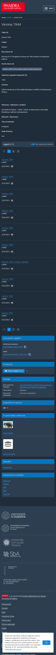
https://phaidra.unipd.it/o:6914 (13, 347)
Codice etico (6, 620)
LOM (4, 487)
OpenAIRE (6, 494)
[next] (18, 151)
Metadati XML (7, 467)
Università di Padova (9, 599)
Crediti (4, 628)
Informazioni (6, 604)
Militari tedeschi (8, 433)
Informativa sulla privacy (13, 649)
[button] (48, 8)
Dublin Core (6, 481)
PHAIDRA (9, 17)
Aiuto (4, 612)
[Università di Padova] (14, 521)
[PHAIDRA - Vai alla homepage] (13, 11)
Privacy (4, 632)
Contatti (5, 608)
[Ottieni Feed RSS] (27, 371)
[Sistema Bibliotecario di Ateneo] (16, 534)
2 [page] (13, 151)
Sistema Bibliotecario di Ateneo (34, 596)
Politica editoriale (8, 624)
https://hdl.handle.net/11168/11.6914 (15, 354)
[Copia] (25, 347)
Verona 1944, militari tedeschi (15, 262)
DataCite (6, 484)
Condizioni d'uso (8, 616)
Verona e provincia (9, 454)
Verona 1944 (7, 159)
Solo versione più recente (44, 144)
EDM (4, 491)
